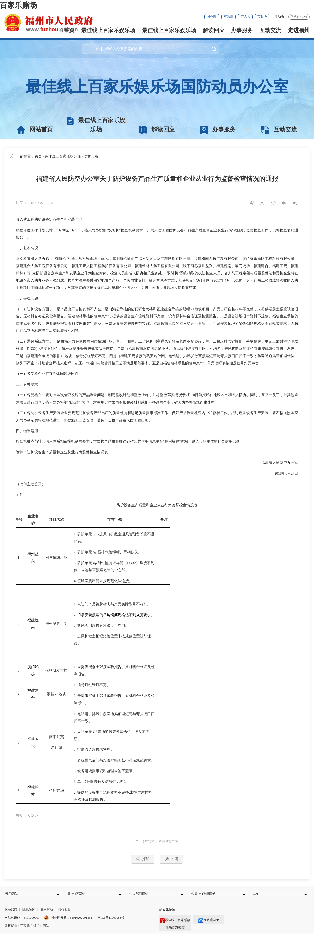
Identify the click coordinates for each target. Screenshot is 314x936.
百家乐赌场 (18, 5)
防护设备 (91, 156)
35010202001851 (81, 920)
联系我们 (10, 912)
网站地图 (64, 912)
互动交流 (270, 30)
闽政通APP (208, 923)
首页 (38, 156)
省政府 (228, 16)
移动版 (279, 16)
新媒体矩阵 (167, 913)
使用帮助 (46, 912)
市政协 (262, 16)
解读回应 (213, 30)
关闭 (171, 859)
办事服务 (242, 30)
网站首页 (35, 129)
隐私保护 (28, 912)
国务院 (211, 16)
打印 (142, 859)
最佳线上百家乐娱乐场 (169, 30)
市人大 (245, 16)
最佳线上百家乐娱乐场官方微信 (175, 925)
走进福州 (299, 30)
